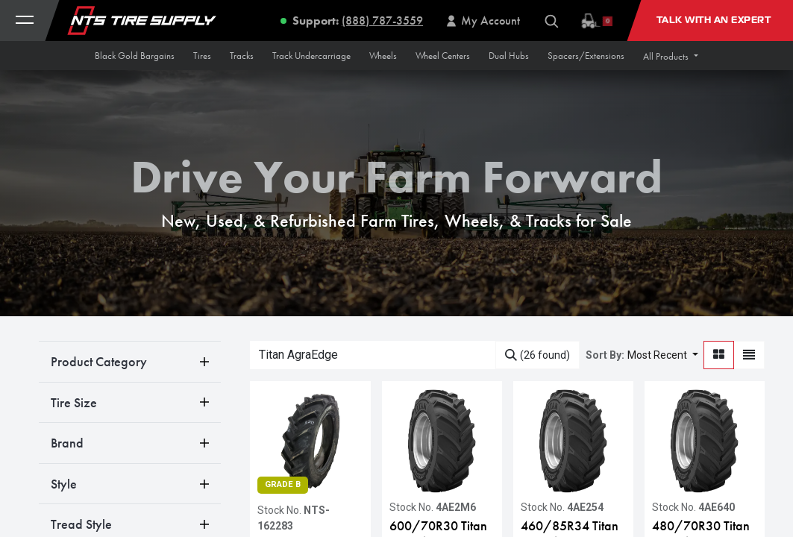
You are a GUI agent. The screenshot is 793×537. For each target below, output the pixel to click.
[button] (670, 56)
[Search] (537, 355)
